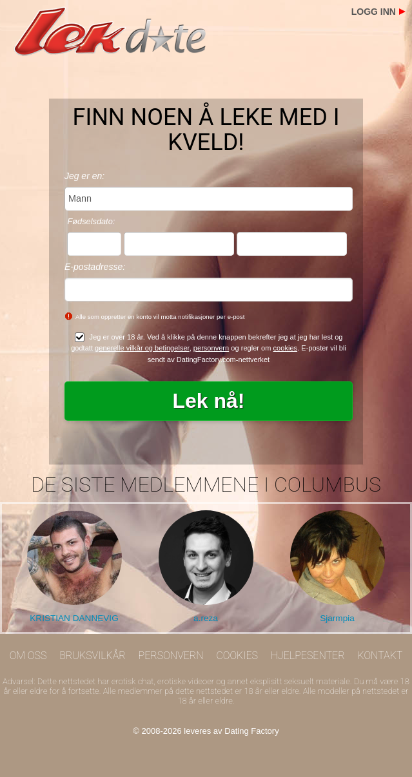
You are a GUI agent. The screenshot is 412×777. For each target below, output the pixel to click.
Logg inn (373, 11)
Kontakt (379, 655)
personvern (211, 348)
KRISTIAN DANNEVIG (74, 618)
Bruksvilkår (92, 655)
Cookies (237, 655)
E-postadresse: (94, 267)
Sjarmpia (337, 618)
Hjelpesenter (308, 655)
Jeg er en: (84, 176)
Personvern (171, 655)
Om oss (28, 655)
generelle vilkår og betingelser (142, 348)
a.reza (205, 618)
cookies (285, 348)
